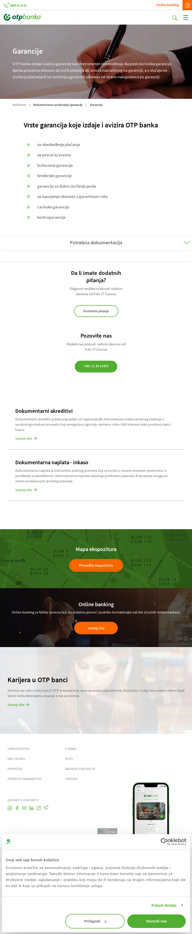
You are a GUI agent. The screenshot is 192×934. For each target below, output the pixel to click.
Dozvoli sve (156, 921)
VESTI (69, 759)
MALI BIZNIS (16, 759)
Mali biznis (19, 105)
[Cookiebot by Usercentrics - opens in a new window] (164, 841)
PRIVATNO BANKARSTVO (25, 779)
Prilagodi (95, 921)
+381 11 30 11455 (96, 366)
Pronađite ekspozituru (96, 565)
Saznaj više (96, 628)
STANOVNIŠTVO (19, 749)
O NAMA (70, 749)
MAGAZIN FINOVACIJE (80, 769)
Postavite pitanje (96, 311)
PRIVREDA (15, 769)
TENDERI (71, 779)
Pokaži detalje (164, 905)
